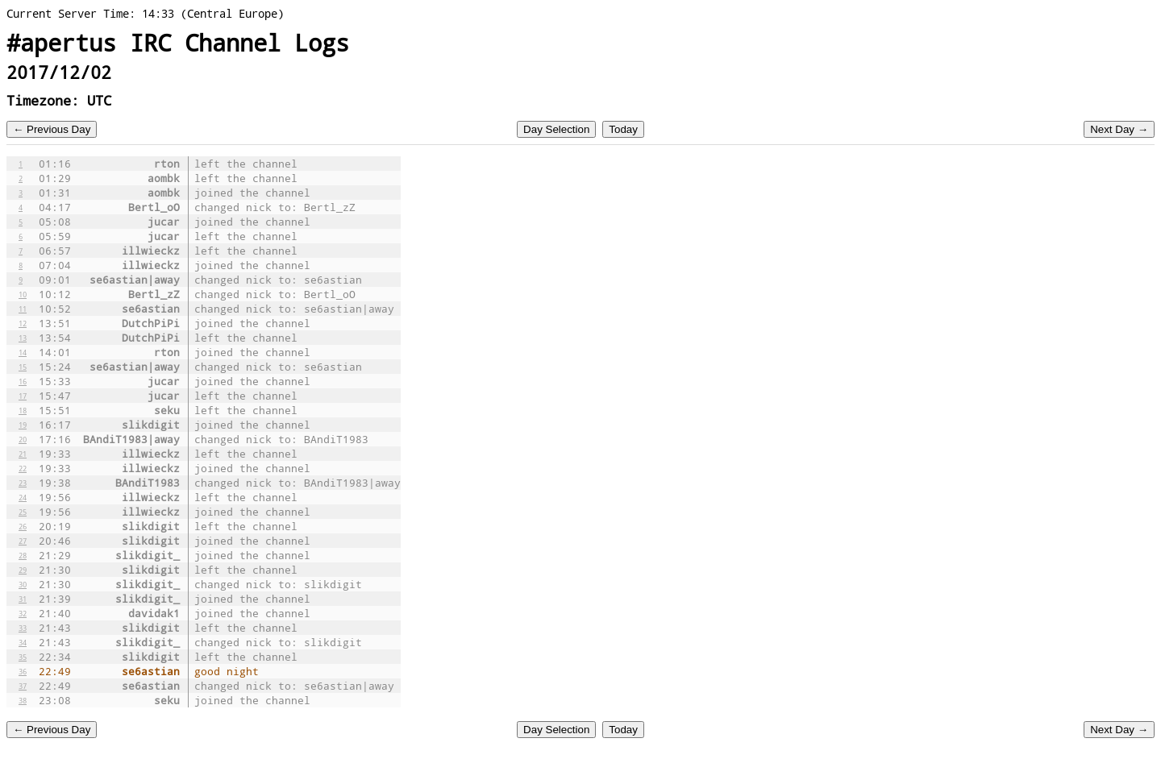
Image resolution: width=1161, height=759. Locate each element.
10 (23, 294)
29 (23, 569)
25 (23, 511)
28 (23, 555)
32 (23, 613)
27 (23, 540)
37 (23, 686)
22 (23, 468)
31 (23, 598)
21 (23, 453)
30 (23, 584)
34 (23, 642)
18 (23, 410)
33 (23, 627)
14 (23, 352)
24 (23, 497)
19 (23, 424)
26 (23, 526)
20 (23, 439)
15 (23, 366)
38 (23, 700)
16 (23, 381)
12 (23, 323)
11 (23, 308)
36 (23, 671)
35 (23, 657)
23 (23, 482)
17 (23, 395)
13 (23, 337)
